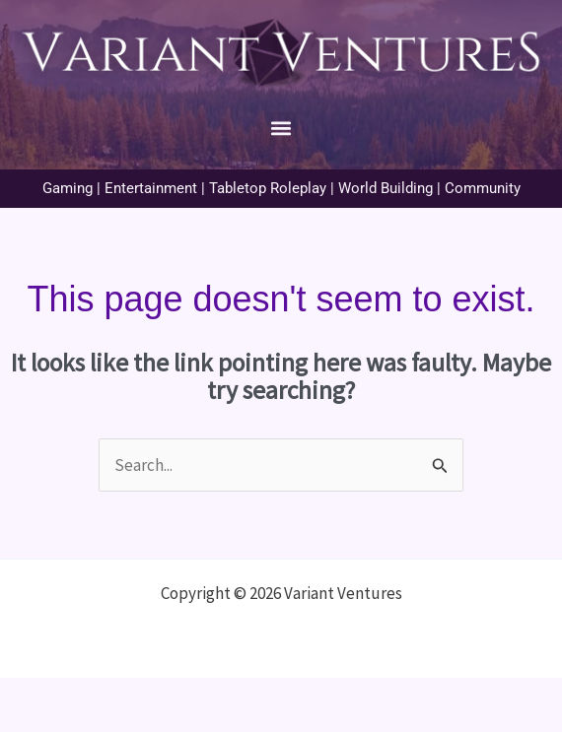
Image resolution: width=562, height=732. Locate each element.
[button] (281, 128)
